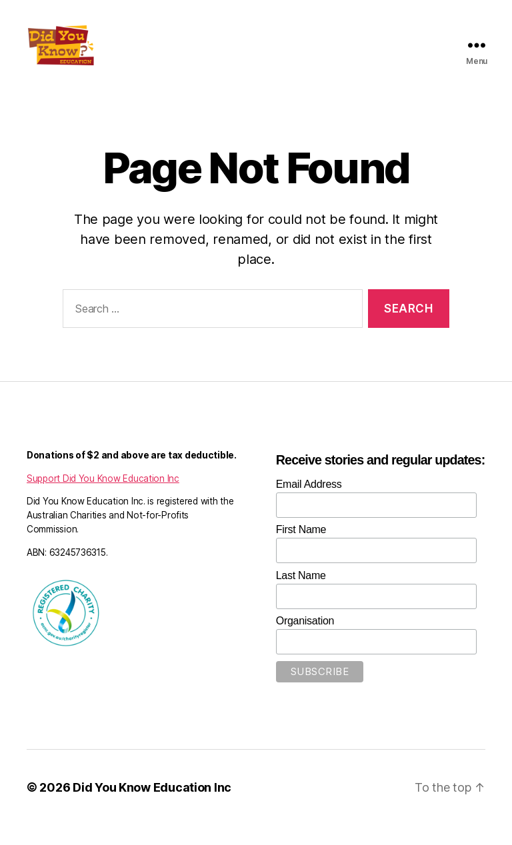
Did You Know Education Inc (152, 807)
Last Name (301, 595)
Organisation (305, 640)
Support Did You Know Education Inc (103, 498)
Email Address (309, 504)
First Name (301, 549)
